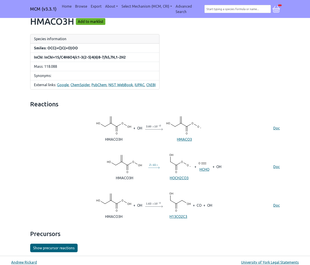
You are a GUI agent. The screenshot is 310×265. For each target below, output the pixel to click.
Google (63, 85)
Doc (276, 128)
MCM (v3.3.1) (43, 8)
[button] (276, 9)
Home (67, 6)
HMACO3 (184, 127)
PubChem (99, 85)
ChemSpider (80, 85)
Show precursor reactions (54, 248)
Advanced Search (184, 9)
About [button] (110, 6)
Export (96, 6)
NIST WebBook (120, 85)
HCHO (204, 166)
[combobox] (238, 9)
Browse (81, 6)
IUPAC (139, 85)
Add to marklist (90, 22)
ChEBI (151, 85)
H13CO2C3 (178, 205)
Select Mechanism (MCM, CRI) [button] (145, 6)
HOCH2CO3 (179, 166)
